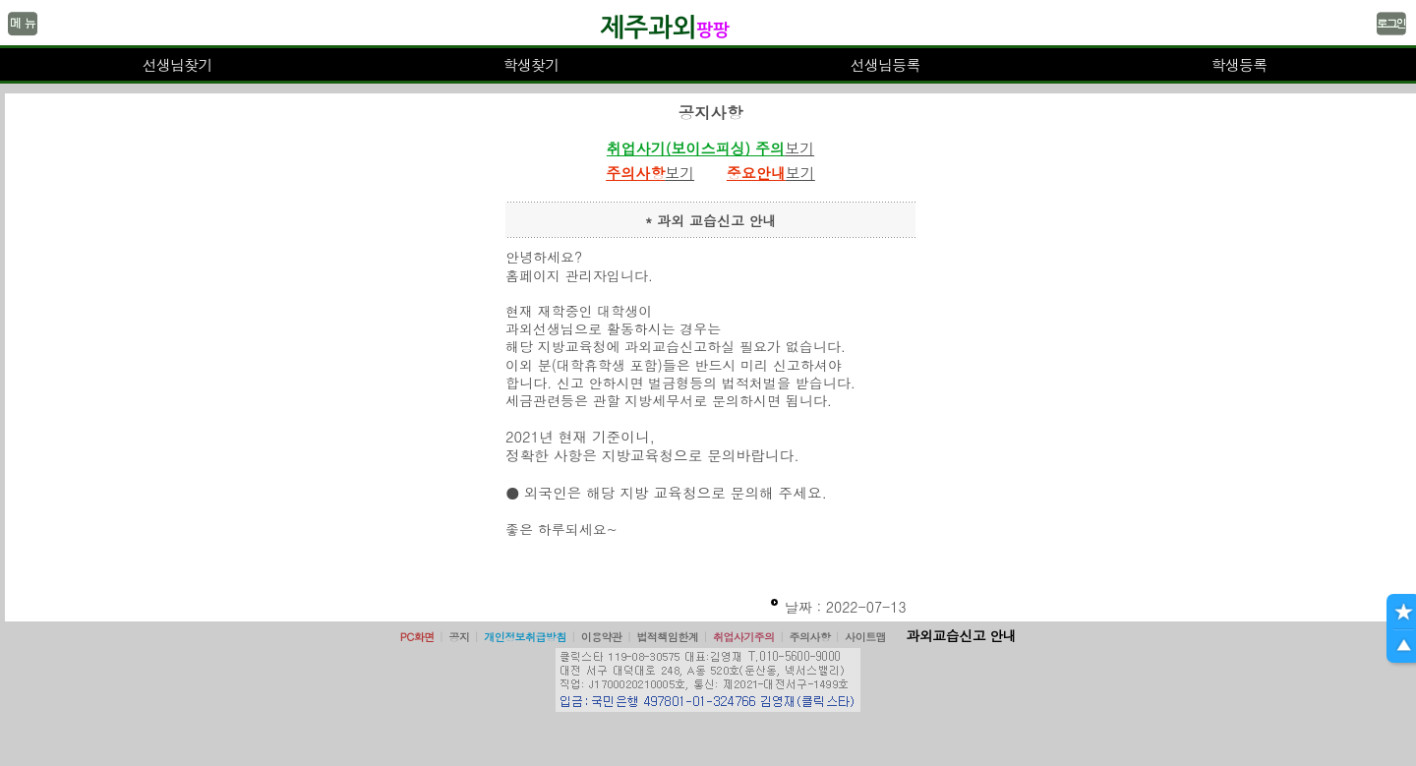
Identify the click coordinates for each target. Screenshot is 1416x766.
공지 (458, 636)
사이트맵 (865, 636)
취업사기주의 (744, 636)
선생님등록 (884, 64)
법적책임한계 (667, 636)
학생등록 (1239, 64)
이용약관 (601, 636)
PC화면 (417, 636)
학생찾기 (531, 64)
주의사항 (810, 636)
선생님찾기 (176, 64)
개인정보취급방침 (525, 636)
